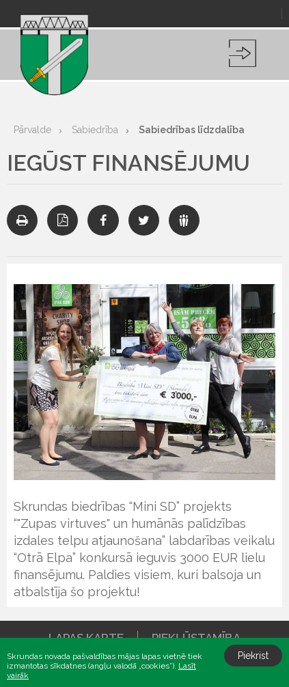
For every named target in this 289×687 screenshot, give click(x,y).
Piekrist (253, 655)
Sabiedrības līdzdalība (192, 129)
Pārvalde (32, 129)
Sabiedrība (95, 129)
